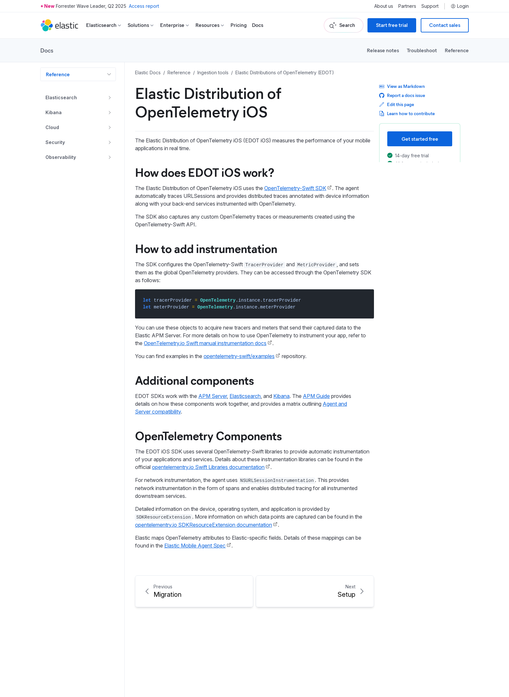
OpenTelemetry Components (208, 435)
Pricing (238, 25)
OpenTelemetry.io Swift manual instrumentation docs (205, 343)
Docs (257, 25)
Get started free (420, 138)
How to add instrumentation (206, 248)
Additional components (194, 380)
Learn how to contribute (407, 113)
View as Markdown (402, 86)
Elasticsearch (245, 396)
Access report (144, 6)
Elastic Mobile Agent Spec (195, 545)
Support (430, 6)
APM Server (212, 396)
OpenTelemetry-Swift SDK (295, 188)
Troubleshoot (422, 50)
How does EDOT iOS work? (204, 172)
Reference (457, 50)
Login (460, 6)
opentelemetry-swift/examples (239, 356)
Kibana (281, 396)
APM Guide (316, 396)
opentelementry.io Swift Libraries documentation (208, 467)
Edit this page (396, 104)
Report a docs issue (402, 95)
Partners (407, 6)
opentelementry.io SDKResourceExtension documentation (203, 525)
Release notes (383, 50)
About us (383, 6)
